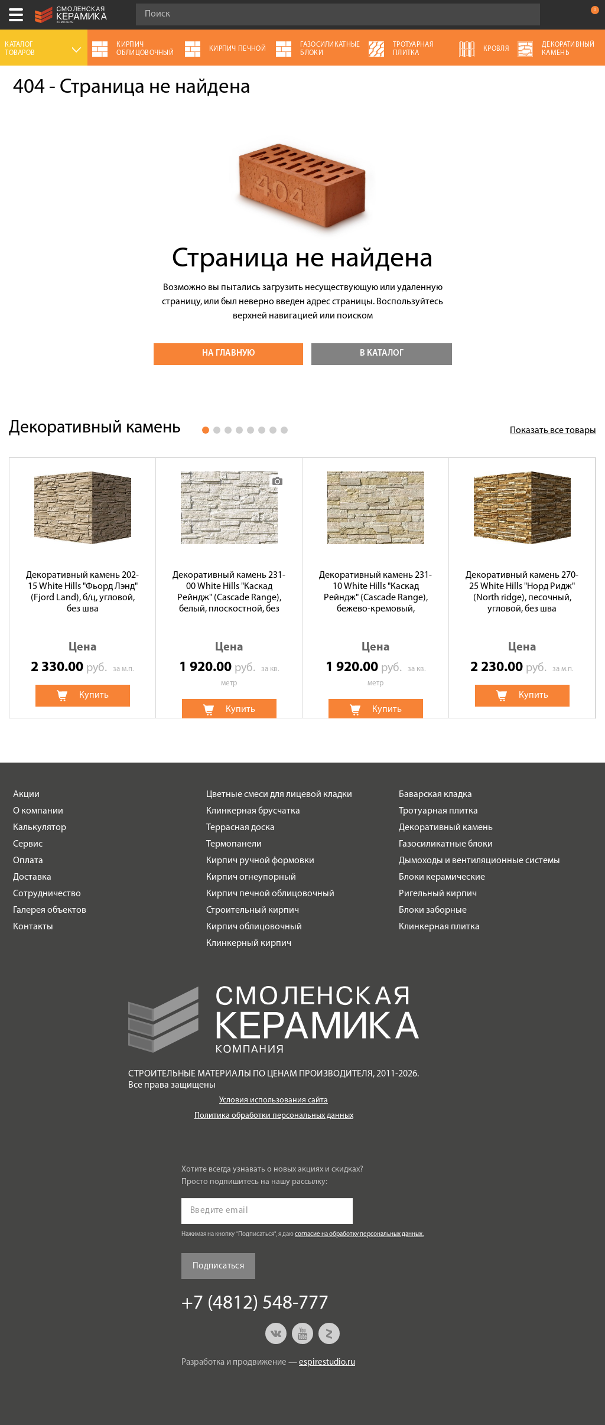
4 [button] (239, 430)
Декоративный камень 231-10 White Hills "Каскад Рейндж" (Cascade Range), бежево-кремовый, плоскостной (375, 593)
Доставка (32, 877)
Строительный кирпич (252, 910)
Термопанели (234, 844)
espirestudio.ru (327, 1362)
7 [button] (273, 430)
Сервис (28, 844)
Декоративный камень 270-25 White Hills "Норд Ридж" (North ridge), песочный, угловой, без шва (522, 592)
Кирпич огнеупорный (251, 877)
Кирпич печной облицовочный (270, 894)
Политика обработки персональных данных (273, 1115)
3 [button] (228, 430)
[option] (82, 587)
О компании (38, 811)
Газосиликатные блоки (446, 844)
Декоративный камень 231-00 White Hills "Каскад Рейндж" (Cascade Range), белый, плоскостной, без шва (229, 593)
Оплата (28, 861)
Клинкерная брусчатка (253, 811)
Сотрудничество (47, 894)
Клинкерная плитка (439, 927)
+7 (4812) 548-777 (566, 14)
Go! (525, 15)
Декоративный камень (446, 827)
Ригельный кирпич (438, 894)
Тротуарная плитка (438, 811)
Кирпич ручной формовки (260, 861)
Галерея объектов (49, 910)
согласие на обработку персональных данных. (359, 1234)
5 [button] (250, 430)
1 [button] (205, 430)
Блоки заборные (433, 910)
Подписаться (218, 1266)
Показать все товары (553, 430)
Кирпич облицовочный (254, 927)
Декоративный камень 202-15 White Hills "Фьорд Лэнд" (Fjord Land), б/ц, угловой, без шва (82, 592)
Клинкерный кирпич (248, 943)
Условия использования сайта (273, 1100)
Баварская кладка (435, 794)
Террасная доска (240, 827)
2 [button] (216, 430)
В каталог (382, 353)
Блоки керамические (442, 877)
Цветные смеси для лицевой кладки (279, 794)
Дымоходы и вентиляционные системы (479, 861)
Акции (26, 794)
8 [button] (284, 430)
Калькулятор (39, 827)
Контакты (33, 927)
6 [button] (261, 430)
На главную (228, 353)
